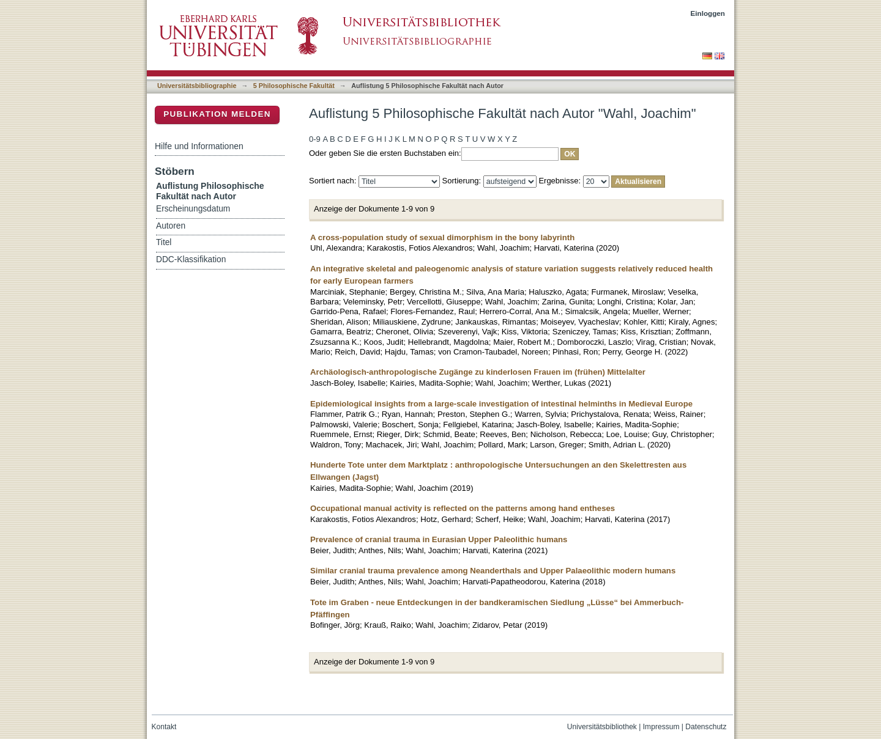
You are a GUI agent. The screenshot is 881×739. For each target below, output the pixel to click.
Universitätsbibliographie (196, 85)
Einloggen (708, 13)
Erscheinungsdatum (193, 208)
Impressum (661, 726)
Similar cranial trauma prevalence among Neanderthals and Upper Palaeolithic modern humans (492, 570)
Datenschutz (705, 726)
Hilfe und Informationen (199, 146)
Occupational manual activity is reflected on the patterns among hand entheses (462, 508)
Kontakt (164, 726)
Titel (163, 242)
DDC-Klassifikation (191, 259)
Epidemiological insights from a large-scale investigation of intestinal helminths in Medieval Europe (501, 403)
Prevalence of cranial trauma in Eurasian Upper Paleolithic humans (438, 539)
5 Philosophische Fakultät (294, 85)
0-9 (315, 139)
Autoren (170, 225)
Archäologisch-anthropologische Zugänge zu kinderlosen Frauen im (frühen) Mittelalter (477, 372)
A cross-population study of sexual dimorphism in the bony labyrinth (442, 237)
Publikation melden (217, 114)
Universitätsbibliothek (602, 726)
